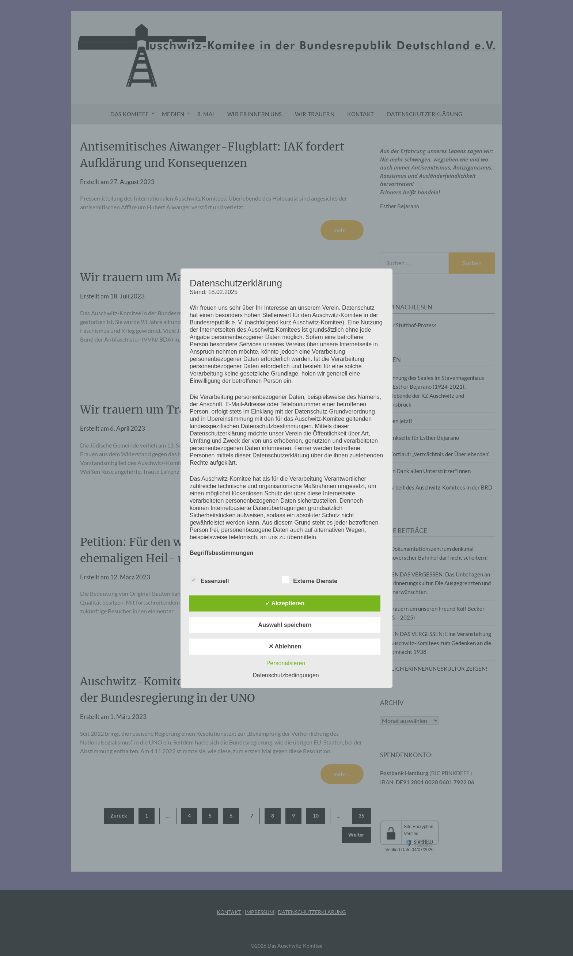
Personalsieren (286, 663)
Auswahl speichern (285, 625)
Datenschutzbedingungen (286, 675)
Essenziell (209, 579)
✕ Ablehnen (285, 646)
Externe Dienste (309, 579)
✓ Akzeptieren (285, 603)
